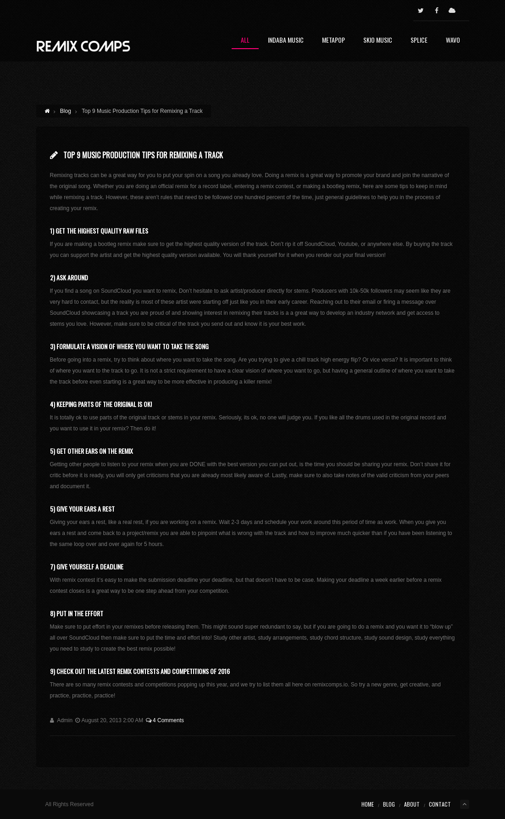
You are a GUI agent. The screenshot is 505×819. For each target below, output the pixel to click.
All (245, 41)
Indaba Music (286, 41)
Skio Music (377, 41)
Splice (419, 41)
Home (367, 804)
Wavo (453, 41)
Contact (440, 804)
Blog (65, 111)
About (412, 804)
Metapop (333, 41)
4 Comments (165, 720)
